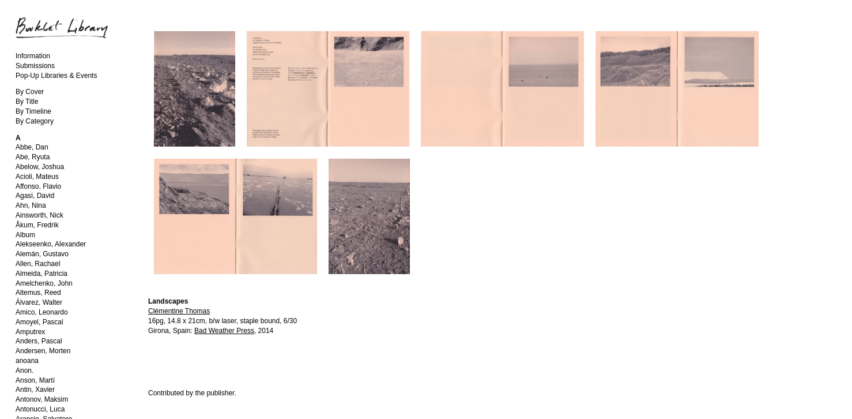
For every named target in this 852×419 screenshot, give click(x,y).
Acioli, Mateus (37, 177)
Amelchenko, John (44, 283)
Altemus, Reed (38, 293)
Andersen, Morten (43, 351)
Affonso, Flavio (38, 186)
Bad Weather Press (224, 331)
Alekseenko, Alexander (51, 244)
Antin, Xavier (35, 390)
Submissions (35, 66)
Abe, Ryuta (33, 157)
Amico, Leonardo (42, 312)
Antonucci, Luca (40, 409)
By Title (27, 102)
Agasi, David (35, 196)
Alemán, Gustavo (42, 254)
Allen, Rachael (38, 264)
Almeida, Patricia (41, 274)
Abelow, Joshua (40, 167)
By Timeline (33, 111)
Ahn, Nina (31, 205)
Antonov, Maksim (42, 399)
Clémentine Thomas (179, 311)
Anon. (24, 370)
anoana (27, 361)
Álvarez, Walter (39, 302)
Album (25, 235)
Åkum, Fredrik (37, 225)
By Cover (30, 92)
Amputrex (30, 332)
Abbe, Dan (32, 147)
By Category (35, 121)
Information (33, 56)
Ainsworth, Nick (39, 215)
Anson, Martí (35, 380)
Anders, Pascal (39, 341)
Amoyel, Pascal (39, 322)
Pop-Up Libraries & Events (56, 76)
